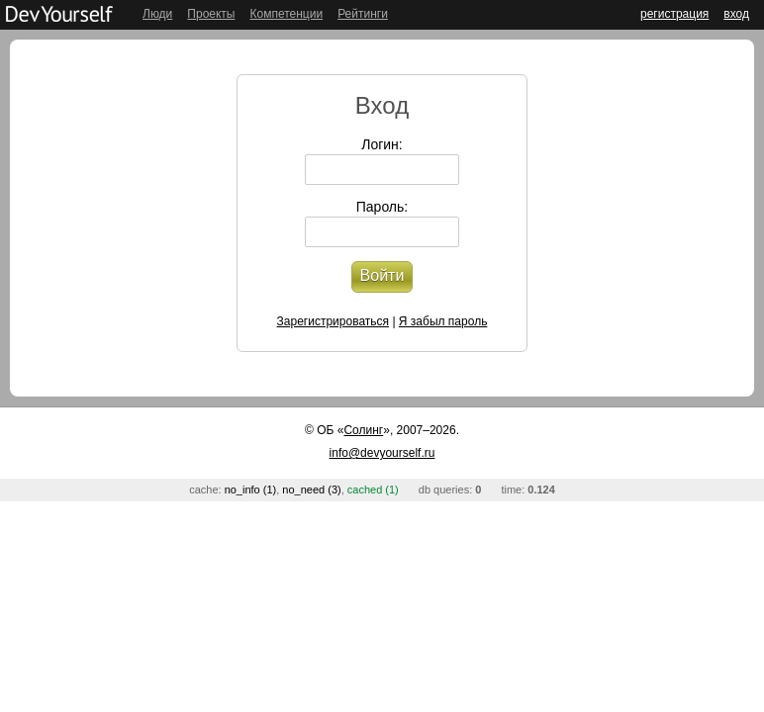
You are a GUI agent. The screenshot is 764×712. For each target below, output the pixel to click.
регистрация (674, 14)
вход (736, 14)
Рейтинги (362, 14)
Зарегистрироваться (333, 321)
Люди (157, 14)
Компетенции (286, 14)
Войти (382, 275)
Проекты (211, 14)
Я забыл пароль (443, 321)
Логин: (382, 144)
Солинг (363, 430)
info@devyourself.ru (382, 453)
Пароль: (382, 207)
